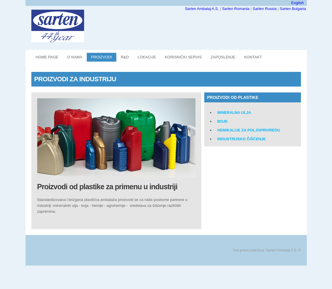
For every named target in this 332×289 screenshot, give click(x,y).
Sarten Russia (265, 8)
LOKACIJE (147, 57)
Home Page (47, 57)
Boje (222, 121)
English (297, 3)
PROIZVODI (101, 57)
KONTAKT (253, 57)
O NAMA (74, 57)
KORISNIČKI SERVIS (183, 57)
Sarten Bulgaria (293, 8)
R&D (125, 57)
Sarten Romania (236, 8)
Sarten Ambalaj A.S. (202, 8)
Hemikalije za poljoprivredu (248, 130)
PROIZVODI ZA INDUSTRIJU (75, 79)
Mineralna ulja (234, 112)
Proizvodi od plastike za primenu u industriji (107, 186)
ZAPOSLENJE (223, 57)
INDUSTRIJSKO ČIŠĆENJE (241, 139)
